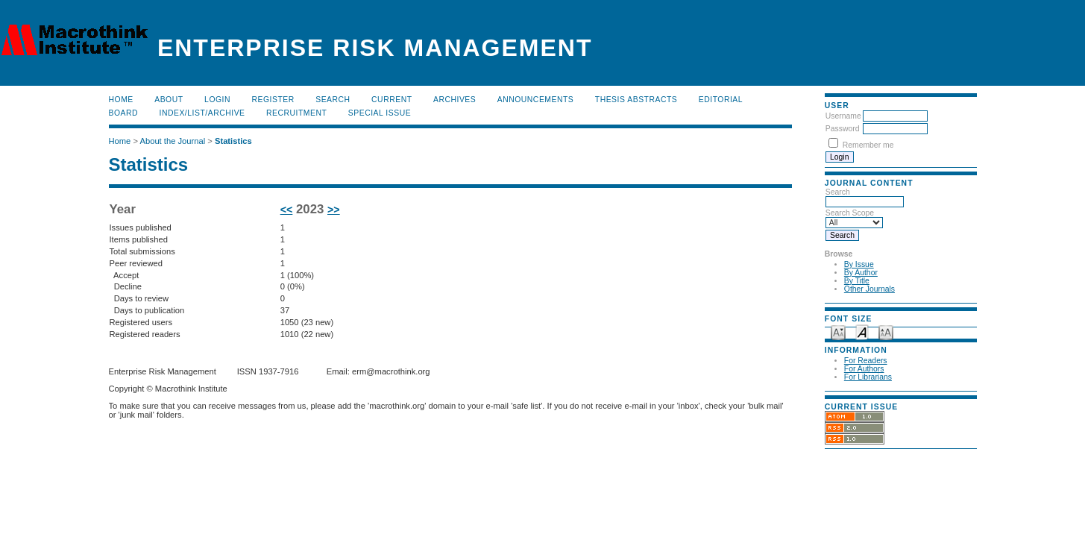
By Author (861, 272)
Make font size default (862, 331)
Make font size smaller (838, 331)
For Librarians (868, 377)
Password (842, 129)
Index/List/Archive (202, 113)
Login (217, 99)
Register (272, 99)
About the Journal (172, 140)
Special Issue (379, 113)
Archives (454, 99)
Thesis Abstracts (636, 99)
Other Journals (869, 289)
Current (391, 99)
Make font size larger (885, 331)
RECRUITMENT (296, 113)
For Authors (864, 369)
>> (333, 210)
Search (332, 99)
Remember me (868, 145)
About (168, 99)
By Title (856, 281)
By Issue (859, 264)
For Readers (865, 361)
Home (121, 99)
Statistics (233, 140)
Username (843, 116)
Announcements (535, 99)
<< (286, 210)
